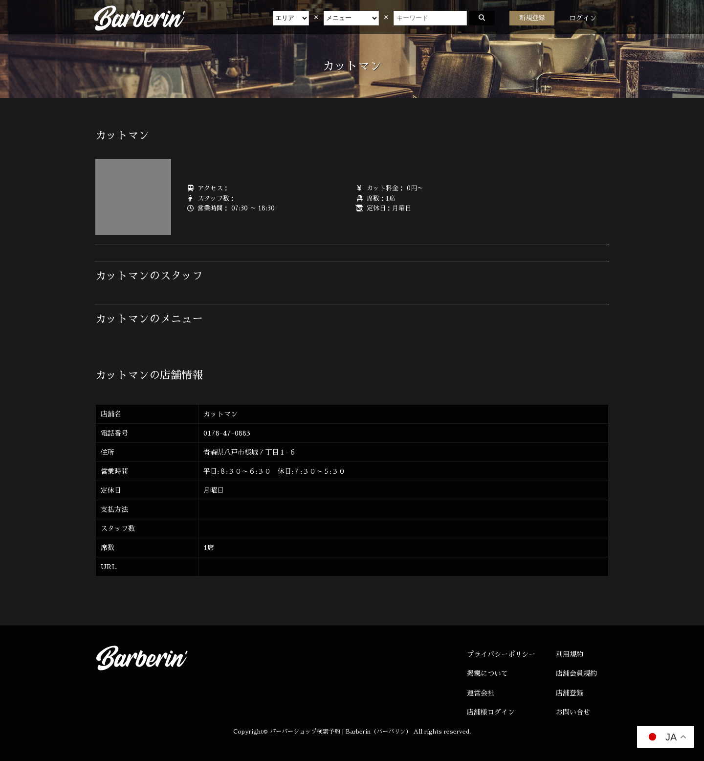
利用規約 (569, 654)
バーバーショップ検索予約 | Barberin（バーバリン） (341, 732)
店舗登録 (569, 693)
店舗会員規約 (576, 673)
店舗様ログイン (491, 712)
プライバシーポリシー (501, 654)
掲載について (487, 673)
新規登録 (532, 18)
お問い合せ (573, 712)
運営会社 (480, 693)
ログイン (582, 18)
